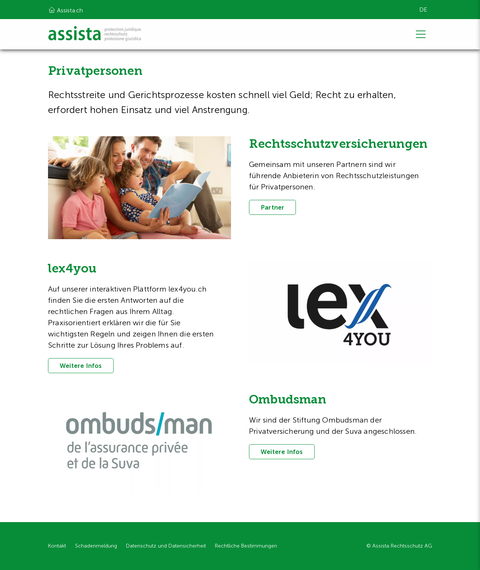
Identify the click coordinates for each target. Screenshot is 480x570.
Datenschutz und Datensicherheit (166, 546)
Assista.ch (65, 9)
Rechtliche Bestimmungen (246, 546)
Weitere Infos (81, 365)
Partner (272, 207)
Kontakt (57, 546)
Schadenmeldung (96, 546)
